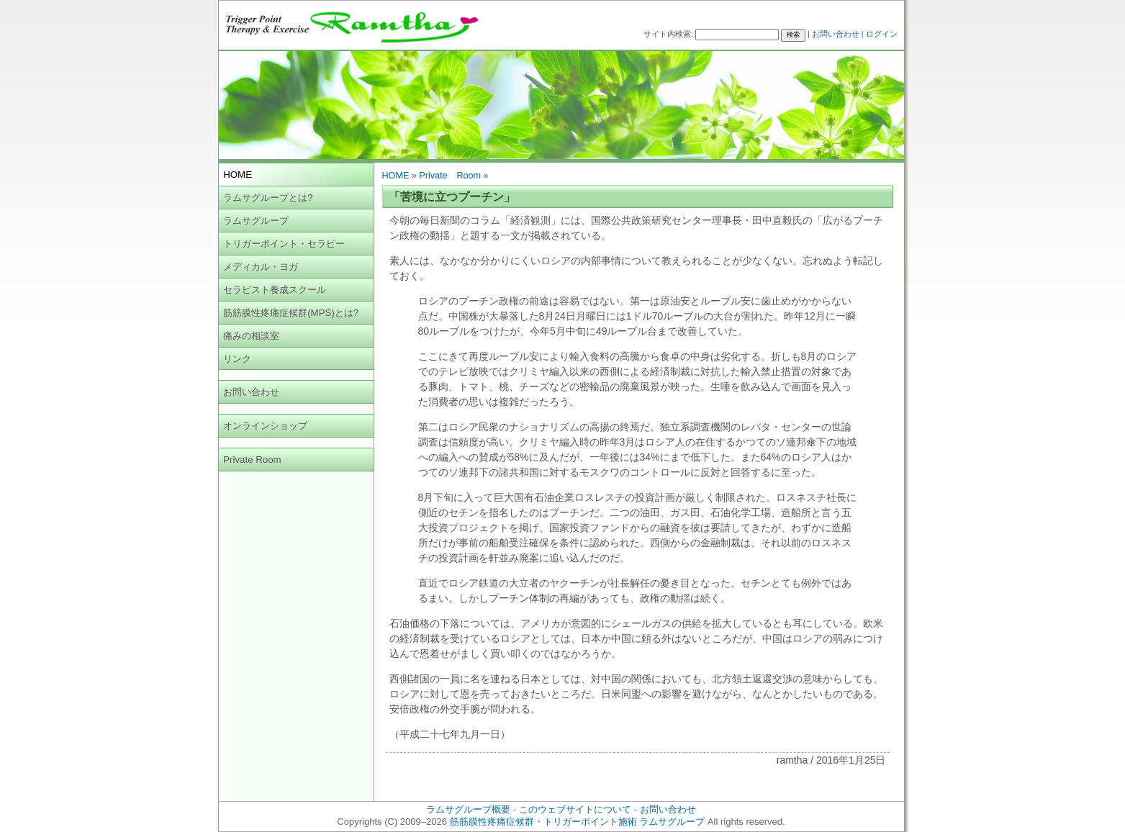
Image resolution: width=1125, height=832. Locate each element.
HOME (396, 176)
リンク (237, 358)
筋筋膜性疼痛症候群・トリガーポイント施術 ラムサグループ (577, 821)
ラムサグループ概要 (468, 809)
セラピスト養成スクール (274, 289)
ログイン (882, 34)
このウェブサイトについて (575, 809)
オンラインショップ (265, 425)
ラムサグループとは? (267, 197)
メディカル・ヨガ (260, 266)
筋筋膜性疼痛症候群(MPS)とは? (290, 312)
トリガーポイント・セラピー (284, 243)
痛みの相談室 (251, 335)
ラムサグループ (256, 220)
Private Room (252, 459)
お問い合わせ (835, 34)
